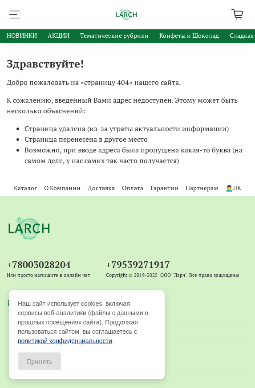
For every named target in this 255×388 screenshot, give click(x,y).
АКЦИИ (58, 35)
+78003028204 (39, 264)
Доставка (101, 188)
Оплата (132, 188)
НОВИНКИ (22, 35)
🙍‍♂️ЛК (233, 188)
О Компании (62, 188)
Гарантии (164, 188)
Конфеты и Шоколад (189, 35)
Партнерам (202, 188)
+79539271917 (138, 264)
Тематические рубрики (114, 35)
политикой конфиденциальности (65, 340)
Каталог (25, 188)
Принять (39, 361)
